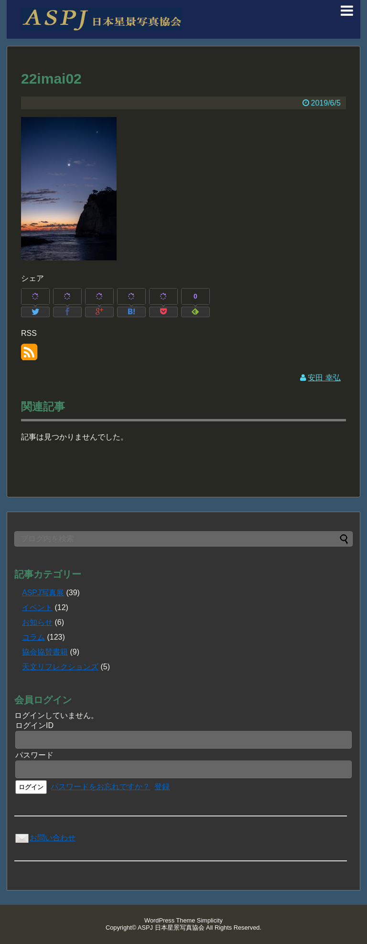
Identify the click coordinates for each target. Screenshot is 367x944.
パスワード (34, 755)
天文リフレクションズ (60, 667)
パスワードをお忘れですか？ (100, 787)
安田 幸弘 (324, 378)
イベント (37, 607)
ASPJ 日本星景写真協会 (171, 927)
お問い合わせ (45, 838)
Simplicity (210, 920)
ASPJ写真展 (43, 593)
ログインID (34, 725)
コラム (33, 637)
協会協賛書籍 (45, 652)
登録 (162, 787)
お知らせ (37, 622)
